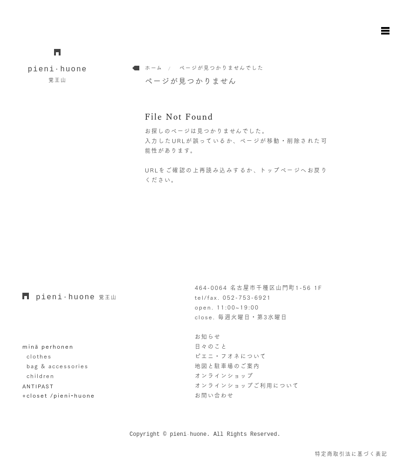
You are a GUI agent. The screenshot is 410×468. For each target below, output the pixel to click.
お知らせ (208, 336)
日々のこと (211, 346)
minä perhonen (48, 346)
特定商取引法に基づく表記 (351, 453)
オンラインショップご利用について (247, 385)
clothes (39, 356)
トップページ (280, 170)
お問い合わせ (214, 395)
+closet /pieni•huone (58, 395)
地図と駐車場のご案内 (227, 366)
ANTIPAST (38, 386)
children (41, 376)
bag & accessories (58, 366)
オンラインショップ (224, 376)
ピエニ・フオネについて (230, 356)
